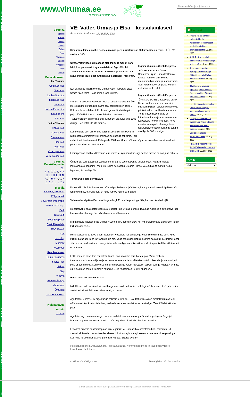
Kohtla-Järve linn (55, 95)
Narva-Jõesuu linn (55, 109)
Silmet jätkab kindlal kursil (164, 361)
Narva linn (59, 104)
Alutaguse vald (56, 85)
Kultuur (61, 37)
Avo (79, 33)
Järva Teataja (57, 229)
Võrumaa (51, 280)
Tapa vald (59, 142)
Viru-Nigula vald (56, 151)
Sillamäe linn (57, 114)
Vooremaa (58, 285)
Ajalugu (61, 34)
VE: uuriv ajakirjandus (83, 361)
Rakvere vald (57, 137)
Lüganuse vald (56, 100)
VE (62, 168)
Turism (61, 49)
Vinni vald (59, 146)
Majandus (60, 57)
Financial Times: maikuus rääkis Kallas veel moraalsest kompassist (202, 147)
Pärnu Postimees (55, 257)
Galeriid (61, 73)
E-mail (82, 386)
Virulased (60, 65)
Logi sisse (60, 313)
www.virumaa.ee (70, 9)
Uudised (196, 30)
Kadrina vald (57, 132)
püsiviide (120, 345)
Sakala (60, 266)
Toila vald (59, 118)
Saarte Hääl (58, 261)
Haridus (61, 41)
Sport (62, 53)
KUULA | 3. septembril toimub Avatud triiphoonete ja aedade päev (202, 60)
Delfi (61, 210)
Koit (62, 233)
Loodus (61, 45)
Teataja (60, 280)
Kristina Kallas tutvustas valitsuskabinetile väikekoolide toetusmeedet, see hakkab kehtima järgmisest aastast (201, 43)
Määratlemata (98, 345)
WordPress (125, 386)
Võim (62, 69)
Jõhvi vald (59, 90)
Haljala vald (58, 128)
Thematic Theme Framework (156, 386)
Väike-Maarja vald (55, 156)
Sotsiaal (60, 61)
